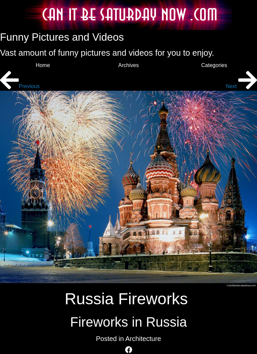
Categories (214, 65)
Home (43, 65)
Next (241, 86)
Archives (128, 65)
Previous (19, 86)
